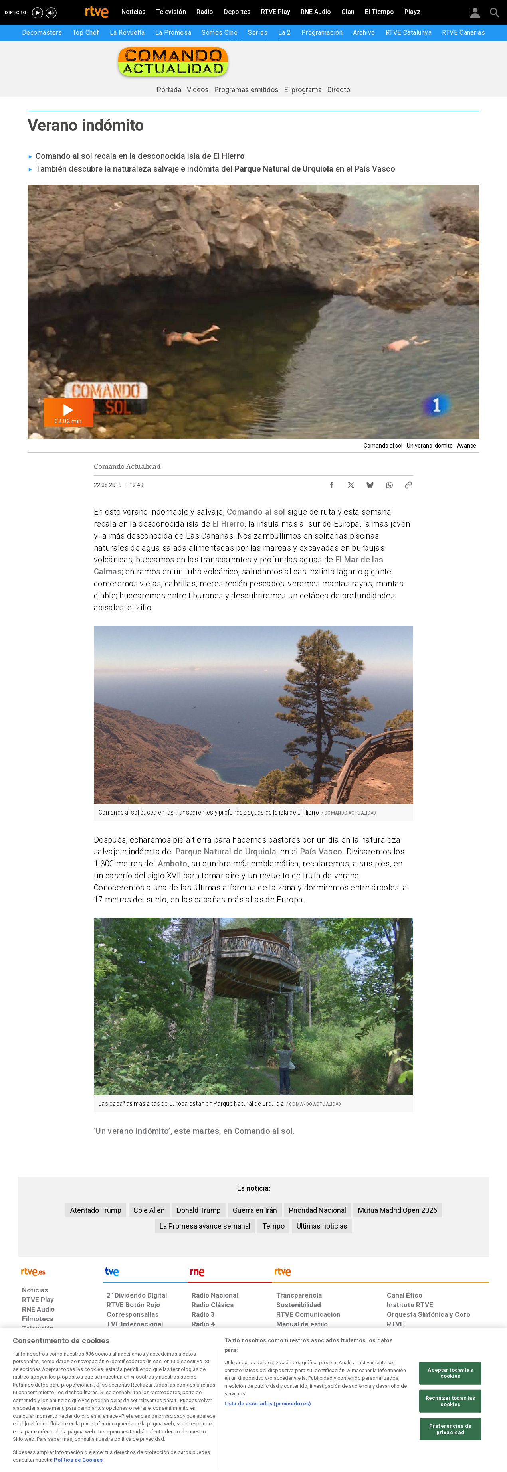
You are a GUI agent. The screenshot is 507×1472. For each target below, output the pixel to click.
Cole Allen (149, 1210)
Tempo (273, 1226)
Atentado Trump (95, 1210)
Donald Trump (199, 1210)
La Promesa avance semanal (205, 1226)
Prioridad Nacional (317, 1210)
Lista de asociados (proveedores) (267, 1428)
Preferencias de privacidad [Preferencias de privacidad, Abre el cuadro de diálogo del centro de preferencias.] (450, 1453)
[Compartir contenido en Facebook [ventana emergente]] (331, 483)
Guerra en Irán (255, 1210)
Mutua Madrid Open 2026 (397, 1210)
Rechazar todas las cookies (450, 1425)
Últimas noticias (322, 1226)
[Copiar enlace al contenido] (408, 483)
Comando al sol (64, 156)
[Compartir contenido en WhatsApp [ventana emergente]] (389, 483)
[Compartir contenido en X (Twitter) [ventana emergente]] (350, 483)
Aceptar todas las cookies (450, 1397)
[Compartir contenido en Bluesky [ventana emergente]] (370, 483)
